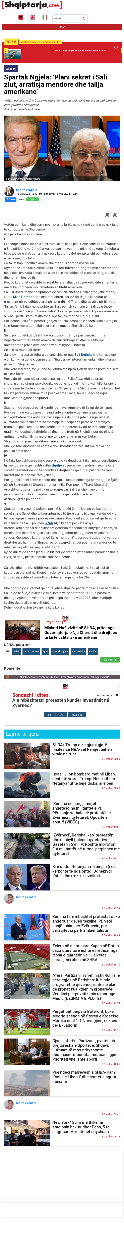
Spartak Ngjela (27, 190)
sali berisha (78, 651)
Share (10, 199)
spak (45, 651)
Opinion (11, 68)
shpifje (56, 465)
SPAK (49, 523)
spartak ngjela (60, 651)
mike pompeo (31, 651)
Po (49, 714)
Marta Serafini (26, 897)
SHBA (16, 651)
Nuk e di (77, 714)
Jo (61, 714)
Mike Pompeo (24, 297)
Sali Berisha (83, 355)
